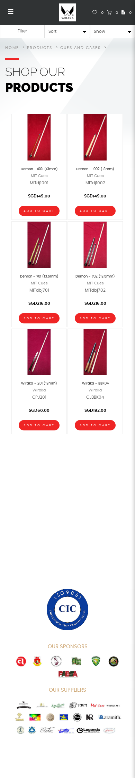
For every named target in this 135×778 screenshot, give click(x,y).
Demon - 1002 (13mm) (95, 169)
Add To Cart (39, 211)
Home (12, 48)
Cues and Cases (80, 48)
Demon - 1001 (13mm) (39, 169)
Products (39, 48)
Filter (22, 31)
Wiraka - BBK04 (95, 383)
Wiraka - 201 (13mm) (39, 383)
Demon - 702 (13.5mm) (95, 276)
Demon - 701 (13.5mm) (39, 276)
